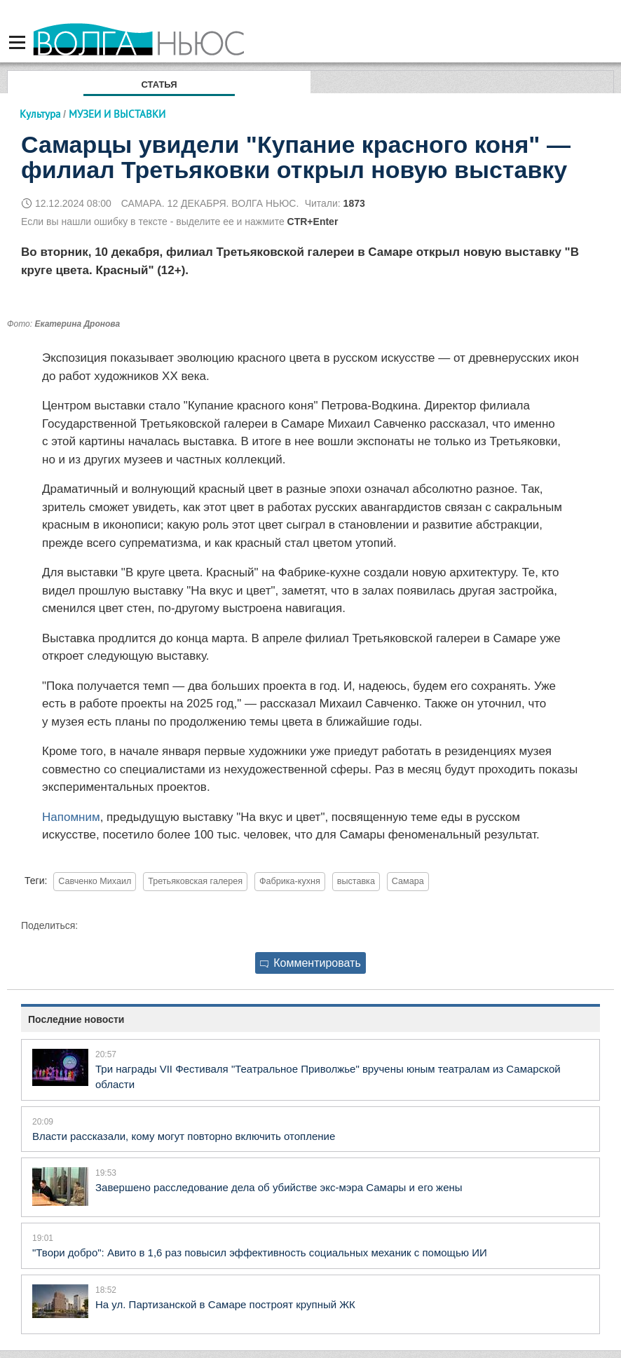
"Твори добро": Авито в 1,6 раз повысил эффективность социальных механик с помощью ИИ (259, 1252)
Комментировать (310, 963)
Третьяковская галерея (195, 881)
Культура (40, 114)
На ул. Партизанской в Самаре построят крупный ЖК (225, 1304)
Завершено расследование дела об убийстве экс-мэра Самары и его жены (279, 1187)
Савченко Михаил (94, 881)
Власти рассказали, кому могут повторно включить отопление (183, 1136)
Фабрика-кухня (289, 881)
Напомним (71, 817)
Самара (408, 881)
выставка (356, 881)
